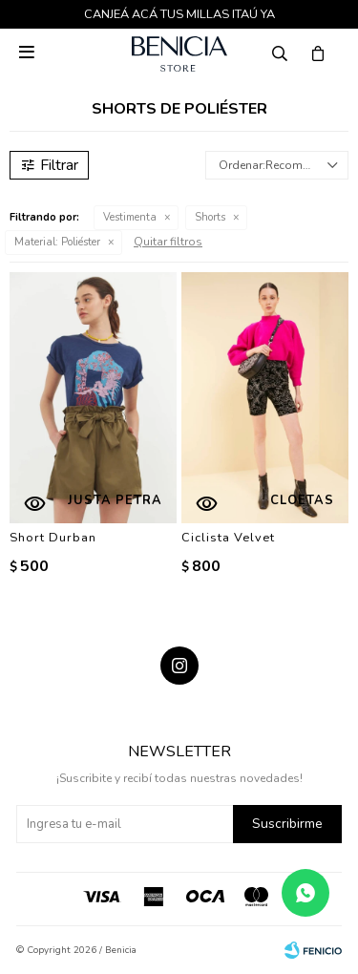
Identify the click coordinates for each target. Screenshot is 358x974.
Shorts (210, 217)
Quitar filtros (168, 241)
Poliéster (57, 242)
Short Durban (53, 537)
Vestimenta (130, 217)
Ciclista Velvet (228, 537)
